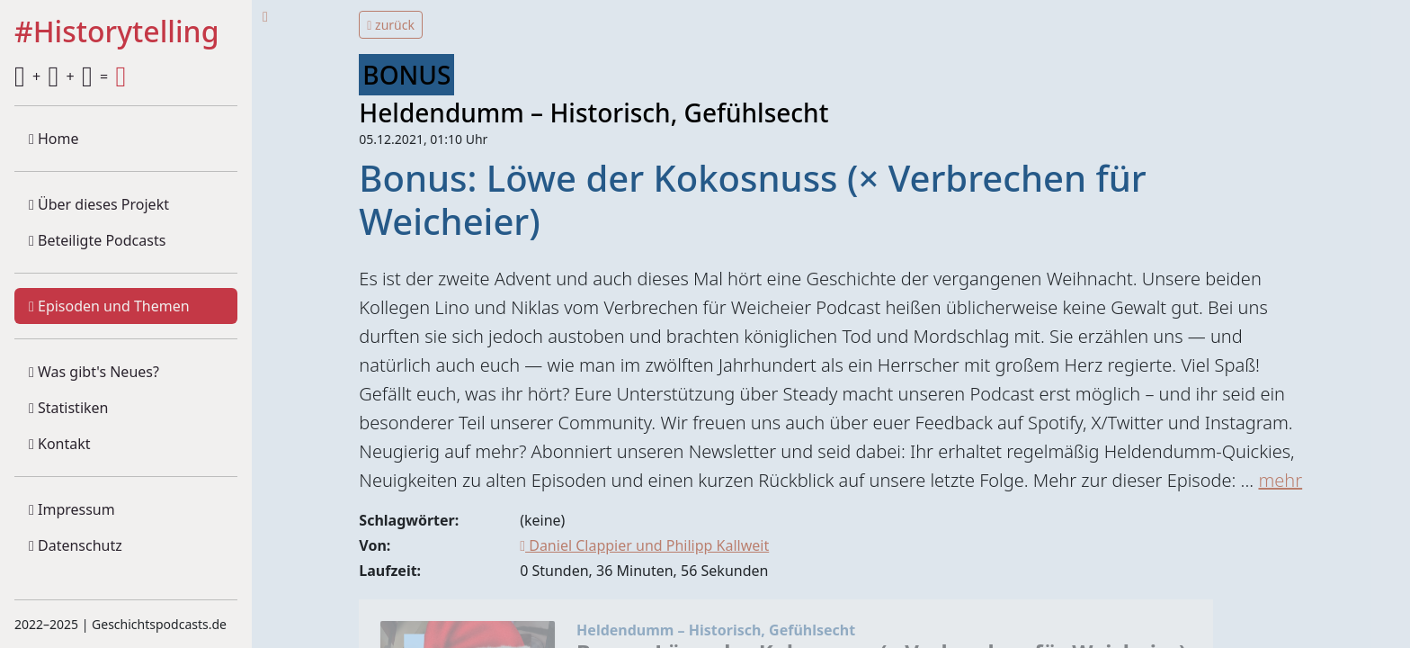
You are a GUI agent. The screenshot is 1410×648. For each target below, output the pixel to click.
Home (54, 138)
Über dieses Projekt (99, 204)
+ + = (70, 76)
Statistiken (68, 408)
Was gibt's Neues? (94, 372)
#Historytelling (116, 32)
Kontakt (60, 444)
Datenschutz (75, 545)
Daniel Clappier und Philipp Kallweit (644, 545)
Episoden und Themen (109, 306)
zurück (391, 24)
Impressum (72, 509)
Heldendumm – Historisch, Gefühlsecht (593, 112)
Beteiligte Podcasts (97, 240)
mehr (1280, 480)
